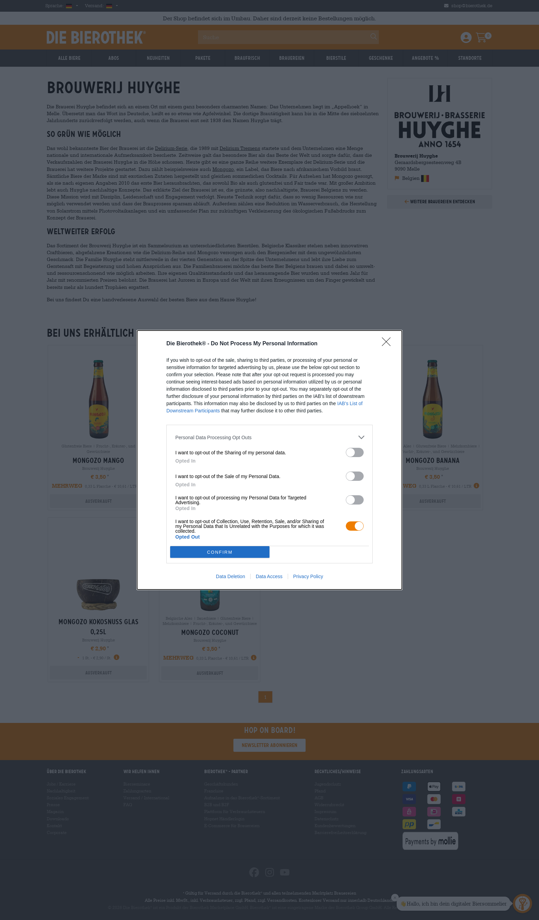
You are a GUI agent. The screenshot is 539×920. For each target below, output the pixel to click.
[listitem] (269, 437)
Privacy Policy (308, 576)
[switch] (355, 452)
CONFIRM (220, 552)
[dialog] (269, 460)
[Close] (388, 343)
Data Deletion (230, 576)
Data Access (269, 576)
